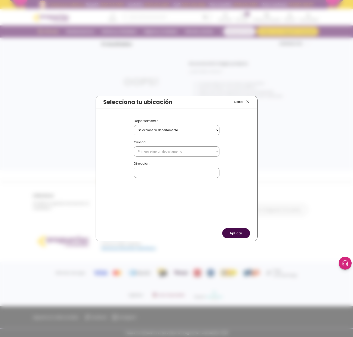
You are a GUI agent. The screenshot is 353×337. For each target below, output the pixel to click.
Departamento (146, 121)
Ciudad (140, 142)
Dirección (142, 163)
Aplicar (236, 233)
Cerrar (242, 102)
